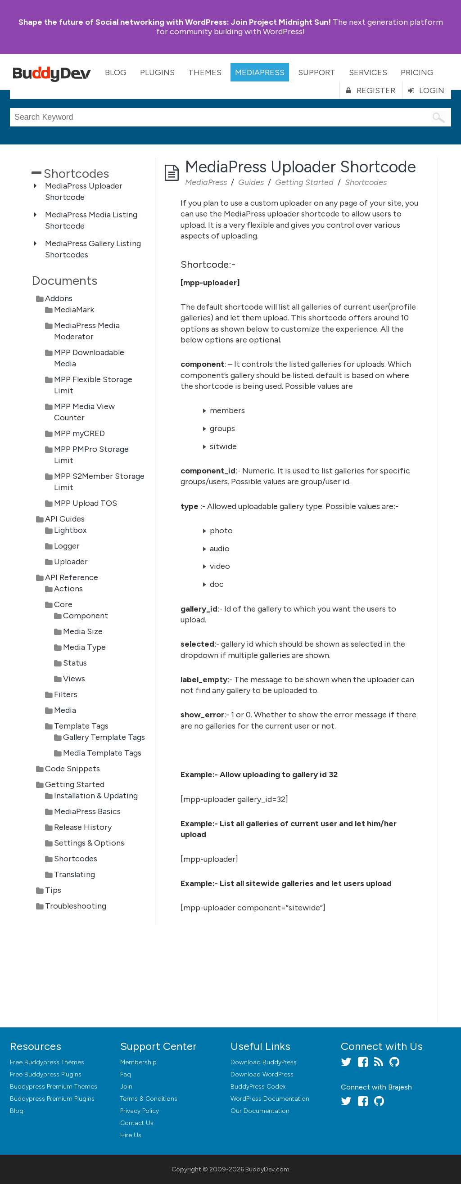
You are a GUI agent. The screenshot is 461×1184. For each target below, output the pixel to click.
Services (368, 72)
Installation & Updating (96, 796)
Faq (125, 1074)
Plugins (157, 72)
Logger (67, 546)
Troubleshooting (75, 906)
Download (263, 1062)
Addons (58, 298)
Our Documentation (259, 1111)
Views (74, 679)
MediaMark (74, 310)
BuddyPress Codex (257, 1086)
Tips (53, 890)
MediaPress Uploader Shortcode (83, 191)
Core (63, 604)
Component (85, 616)
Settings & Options (89, 843)
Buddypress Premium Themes (53, 1086)
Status (75, 663)
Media (65, 710)
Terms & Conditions (148, 1099)
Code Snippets (72, 769)
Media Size (83, 631)
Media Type (84, 647)
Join (126, 1086)
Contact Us (137, 1123)
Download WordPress (262, 1074)
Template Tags (81, 726)
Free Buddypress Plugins (45, 1074)
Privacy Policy (139, 1111)
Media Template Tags (102, 753)
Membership (138, 1062)
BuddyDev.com (267, 1169)
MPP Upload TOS (85, 503)
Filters (65, 694)
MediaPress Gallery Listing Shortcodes (93, 249)
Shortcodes (75, 859)
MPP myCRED (79, 433)
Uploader (71, 562)
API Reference (71, 577)
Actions (68, 589)
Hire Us (130, 1135)
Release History (83, 827)
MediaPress (260, 72)
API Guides (65, 519)
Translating (74, 874)
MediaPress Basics (87, 811)
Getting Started (74, 784)
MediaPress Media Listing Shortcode (91, 220)
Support (316, 72)
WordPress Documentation (269, 1099)
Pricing (417, 72)
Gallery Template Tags (104, 737)
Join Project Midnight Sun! (174, 22)
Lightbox (70, 530)
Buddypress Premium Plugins (52, 1099)
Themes (204, 72)
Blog (116, 72)
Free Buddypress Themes (47, 1062)
